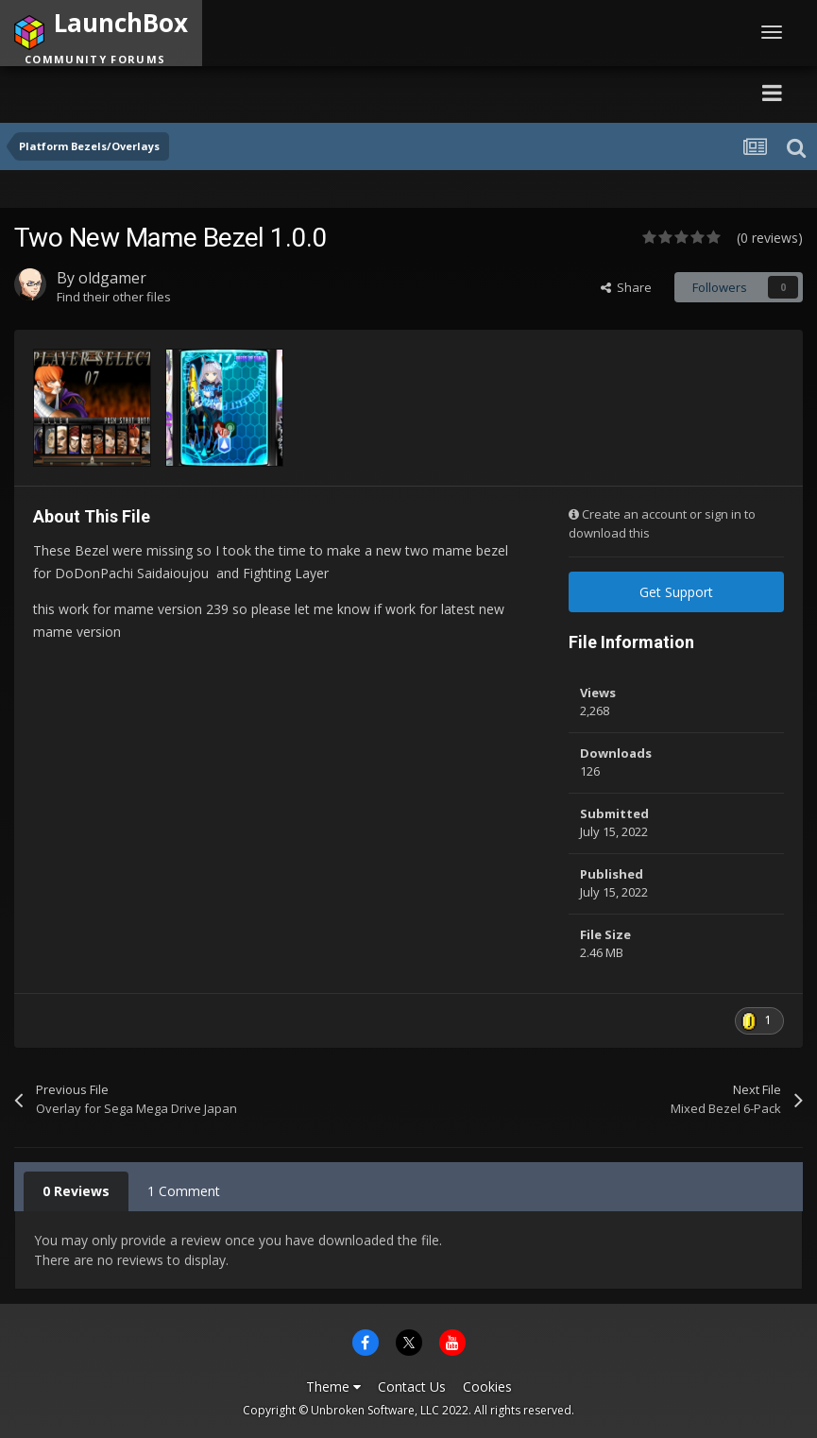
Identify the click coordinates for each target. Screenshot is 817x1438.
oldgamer (112, 277)
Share (626, 287)
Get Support (676, 592)
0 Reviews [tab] (76, 1191)
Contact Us (412, 1386)
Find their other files (114, 296)
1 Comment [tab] (183, 1191)
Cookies (487, 1386)
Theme (333, 1386)
